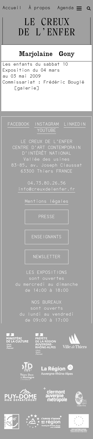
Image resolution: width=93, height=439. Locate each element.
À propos (39, 7)
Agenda (65, 7)
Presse (46, 216)
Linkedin (75, 124)
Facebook (18, 124)
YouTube (46, 130)
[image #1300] (46, 76)
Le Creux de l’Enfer (46, 27)
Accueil (12, 7)
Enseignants (46, 237)
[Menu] (79, 8)
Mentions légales (46, 201)
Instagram (46, 124)
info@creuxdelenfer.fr (46, 189)
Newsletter (46, 256)
